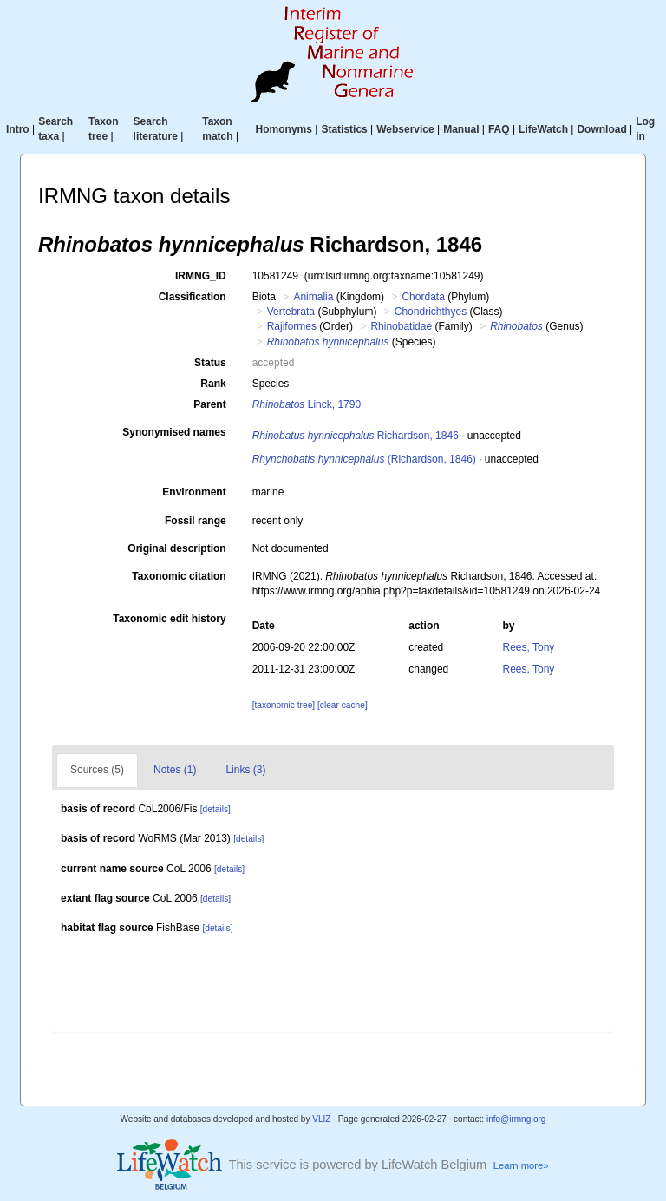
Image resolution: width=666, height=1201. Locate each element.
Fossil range (195, 521)
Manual (461, 129)
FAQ (499, 129)
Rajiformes (292, 326)
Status (210, 363)
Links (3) (245, 770)
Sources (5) (97, 770)
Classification (192, 297)
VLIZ (321, 1119)
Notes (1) (174, 770)
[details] (215, 809)
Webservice (405, 129)
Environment (193, 492)
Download (601, 129)
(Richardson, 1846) (364, 459)
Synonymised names (173, 432)
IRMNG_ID (200, 276)
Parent (209, 404)
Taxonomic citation (178, 576)
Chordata (423, 297)
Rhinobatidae (401, 326)
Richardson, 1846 (355, 436)
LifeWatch (543, 129)
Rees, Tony (529, 647)
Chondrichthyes (431, 311)
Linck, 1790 (306, 404)
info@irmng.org (516, 1119)
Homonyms (284, 129)
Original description (176, 548)
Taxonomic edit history (169, 619)
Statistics (344, 129)
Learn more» (521, 1165)
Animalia (313, 297)
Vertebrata (291, 311)
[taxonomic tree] (283, 705)
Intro (17, 129)
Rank (212, 383)
